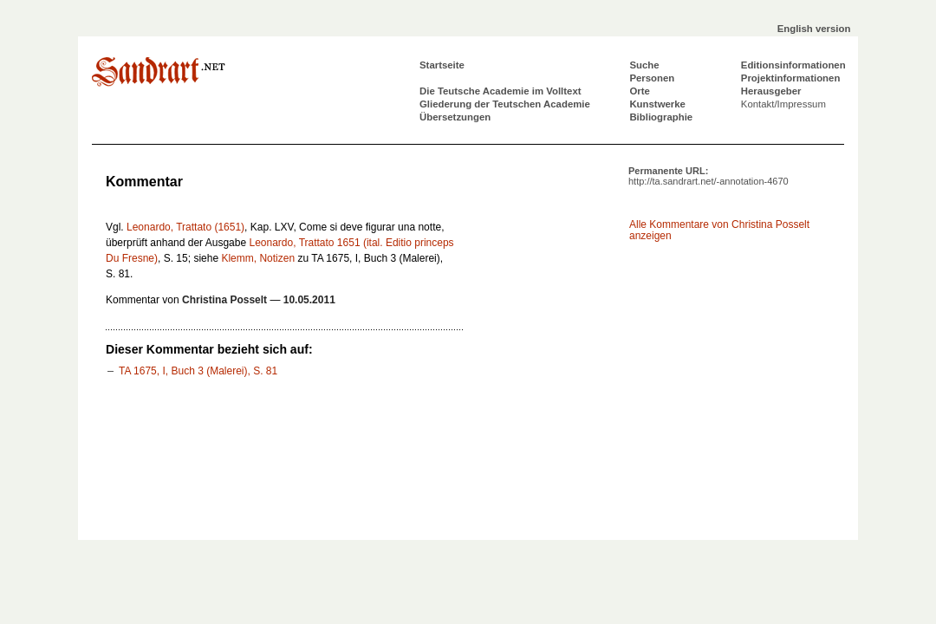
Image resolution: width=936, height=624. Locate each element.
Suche (644, 65)
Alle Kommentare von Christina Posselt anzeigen (719, 230)
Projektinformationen (791, 78)
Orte (639, 91)
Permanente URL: (708, 176)
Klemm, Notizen (258, 258)
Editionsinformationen (793, 65)
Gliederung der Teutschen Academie (504, 104)
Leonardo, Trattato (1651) (185, 227)
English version (814, 28)
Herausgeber (771, 91)
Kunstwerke (657, 104)
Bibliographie (660, 117)
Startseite (442, 65)
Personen (651, 78)
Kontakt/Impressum (783, 104)
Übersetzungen (455, 117)
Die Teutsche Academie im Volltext (500, 91)
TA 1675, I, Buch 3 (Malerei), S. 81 (198, 371)
